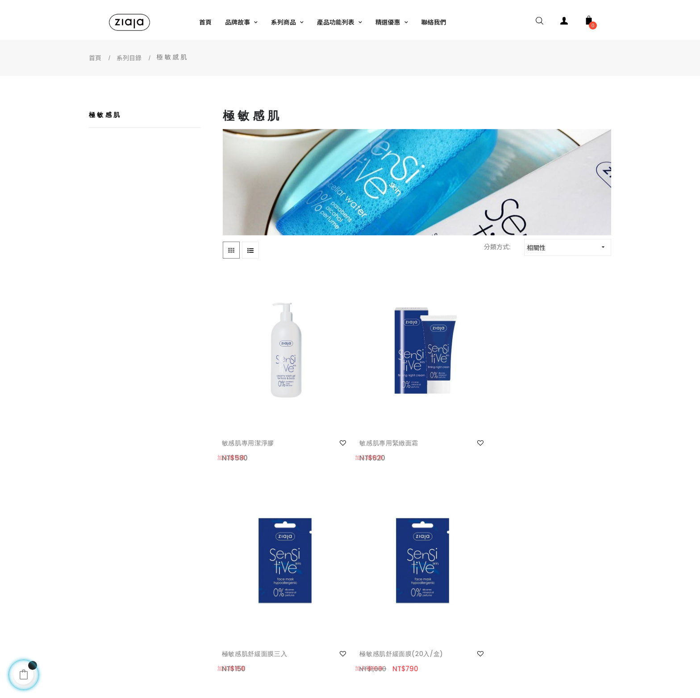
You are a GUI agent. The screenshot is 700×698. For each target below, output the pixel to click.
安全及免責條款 (251, 589)
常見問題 (114, 606)
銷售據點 (369, 589)
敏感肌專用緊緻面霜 (352, 393)
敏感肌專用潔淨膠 (249, 393)
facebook (369, 571)
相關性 (569, 247)
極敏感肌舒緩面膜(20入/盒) (556, 399)
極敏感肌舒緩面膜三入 (456, 393)
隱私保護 (241, 606)
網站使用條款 (248, 571)
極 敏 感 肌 (104, 114)
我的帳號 (114, 571)
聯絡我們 (114, 589)
